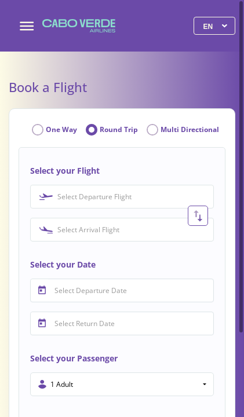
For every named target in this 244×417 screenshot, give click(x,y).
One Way (61, 130)
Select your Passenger (74, 358)
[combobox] (122, 197)
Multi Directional (190, 130)
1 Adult (61, 384)
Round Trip (119, 130)
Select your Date (63, 264)
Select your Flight (65, 170)
